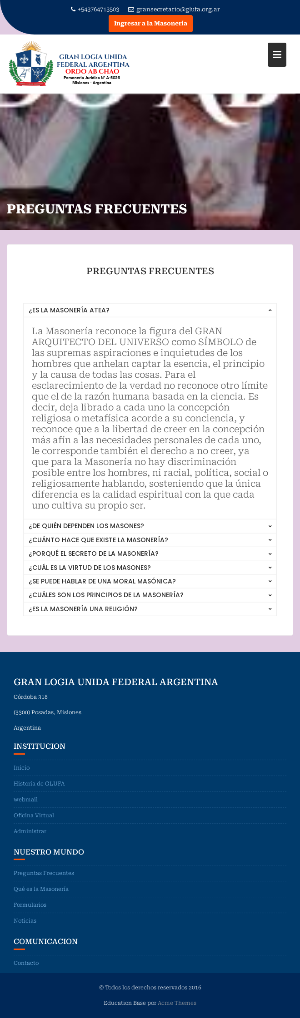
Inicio (22, 777)
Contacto (26, 972)
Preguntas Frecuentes (44, 883)
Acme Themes (177, 1002)
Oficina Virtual (34, 824)
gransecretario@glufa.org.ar (174, 9)
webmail (26, 809)
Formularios (30, 914)
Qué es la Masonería (41, 898)
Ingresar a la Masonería (150, 23)
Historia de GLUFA (39, 793)
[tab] (150, 313)
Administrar (30, 840)
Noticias (25, 930)
